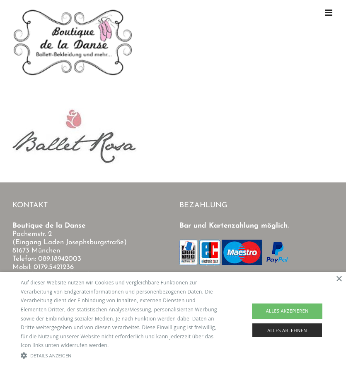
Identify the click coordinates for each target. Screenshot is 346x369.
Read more (123, 345)
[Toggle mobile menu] (329, 12)
